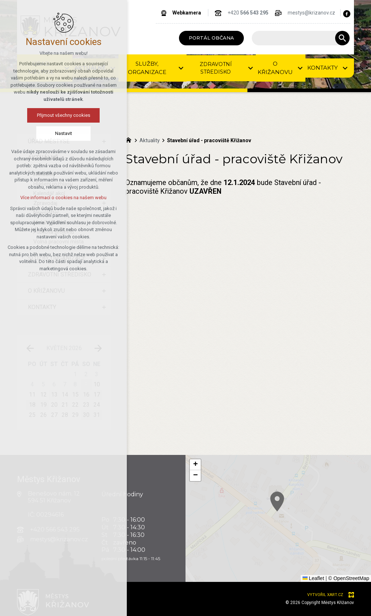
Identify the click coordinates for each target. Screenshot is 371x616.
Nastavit (41, 133)
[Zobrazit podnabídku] (113, 68)
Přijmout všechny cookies (41, 115)
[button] (301, 516)
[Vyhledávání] (342, 38)
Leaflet (313, 578)
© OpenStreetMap (348, 578)
